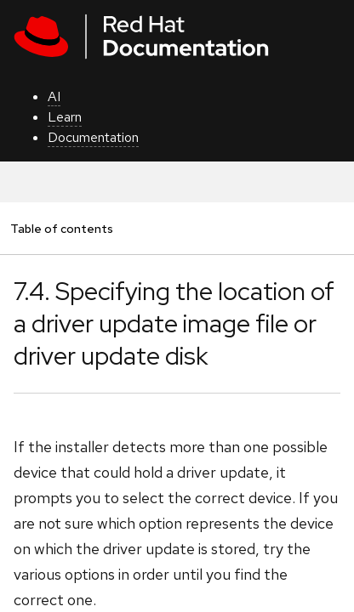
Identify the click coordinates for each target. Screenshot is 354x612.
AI (54, 96)
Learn (65, 117)
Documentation (93, 137)
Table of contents (61, 228)
